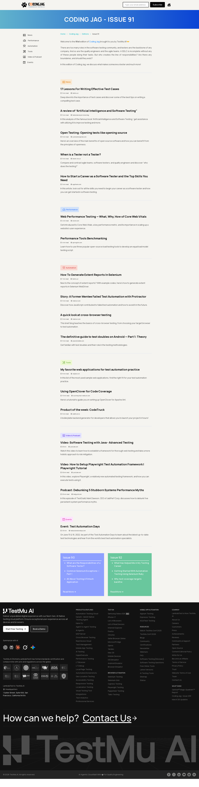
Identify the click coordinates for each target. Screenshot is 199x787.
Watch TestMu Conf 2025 (151, 630)
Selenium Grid (113, 680)
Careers (175, 623)
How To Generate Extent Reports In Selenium (90, 275)
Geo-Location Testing (85, 676)
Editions (85, 34)
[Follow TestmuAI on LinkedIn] (179, 774)
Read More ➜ (69, 591)
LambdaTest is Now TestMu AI (184, 614)
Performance (31, 40)
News (27, 35)
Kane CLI (79, 623)
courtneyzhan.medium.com (81, 396)
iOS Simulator (113, 659)
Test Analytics (82, 698)
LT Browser (80, 662)
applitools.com (77, 184)
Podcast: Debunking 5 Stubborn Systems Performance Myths (102, 490)
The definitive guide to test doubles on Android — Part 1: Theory (103, 337)
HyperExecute (82, 655)
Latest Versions (146, 669)
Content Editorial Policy (182, 651)
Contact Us (177, 680)
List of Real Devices (116, 624)
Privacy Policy (177, 666)
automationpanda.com (79, 137)
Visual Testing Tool (84, 690)
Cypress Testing (115, 684)
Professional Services (85, 701)
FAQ (141, 655)
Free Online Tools (147, 666)
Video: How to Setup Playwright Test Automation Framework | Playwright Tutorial (102, 466)
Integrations (81, 694)
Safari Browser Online (117, 638)
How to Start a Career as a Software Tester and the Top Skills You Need (104, 178)
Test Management (84, 644)
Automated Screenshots (86, 673)
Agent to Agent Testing (86, 627)
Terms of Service (179, 662)
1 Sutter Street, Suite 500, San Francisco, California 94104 (15, 694)
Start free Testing (16, 629)
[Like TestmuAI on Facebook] (169, 774)
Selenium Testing (115, 676)
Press (174, 630)
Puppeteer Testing (116, 691)
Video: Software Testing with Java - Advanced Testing (96, 442)
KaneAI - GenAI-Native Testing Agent (85, 618)
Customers (176, 627)
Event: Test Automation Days (80, 526)
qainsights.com (77, 242)
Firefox (111, 631)
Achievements (178, 634)
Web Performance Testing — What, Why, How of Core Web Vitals (103, 216)
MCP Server (81, 634)
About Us (176, 619)
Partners (175, 644)
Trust (174, 669)
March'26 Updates (180, 699)
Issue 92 (116, 557)
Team (174, 676)
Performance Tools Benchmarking (83, 238)
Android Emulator (115, 663)
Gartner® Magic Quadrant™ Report (183, 691)
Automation (30, 46)
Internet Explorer (115, 628)
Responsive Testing (84, 683)
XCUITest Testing (147, 620)
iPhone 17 (112, 617)
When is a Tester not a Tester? (80, 154)
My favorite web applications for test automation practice (100, 369)
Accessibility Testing (85, 680)
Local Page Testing (84, 669)
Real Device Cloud (83, 641)
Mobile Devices (114, 656)
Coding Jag (73, 34)
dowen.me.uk (77, 159)
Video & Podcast (32, 57)
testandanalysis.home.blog (81, 115)
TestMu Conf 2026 (148, 634)
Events (28, 62)
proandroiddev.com (78, 341)
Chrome (111, 635)
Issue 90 (69, 557)
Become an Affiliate (180, 658)
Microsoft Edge (114, 642)
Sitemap (143, 676)
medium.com (76, 301)
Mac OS (111, 652)
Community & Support (181, 641)
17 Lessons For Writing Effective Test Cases (89, 89)
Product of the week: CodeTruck (82, 410)
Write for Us (177, 655)
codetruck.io (76, 414)
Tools (27, 51)
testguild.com (77, 494)
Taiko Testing (113, 694)
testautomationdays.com (78, 531)
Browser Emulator (115, 667)
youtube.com (74, 447)
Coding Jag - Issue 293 (181, 696)
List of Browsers (114, 620)
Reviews (175, 637)
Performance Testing (85, 658)
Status (143, 680)
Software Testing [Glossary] (152, 659)
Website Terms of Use (181, 673)
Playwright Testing (115, 687)
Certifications (146, 645)
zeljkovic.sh (76, 374)
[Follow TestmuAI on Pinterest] (194, 774)
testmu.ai (75, 93)
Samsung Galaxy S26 (118, 613)
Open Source (177, 648)
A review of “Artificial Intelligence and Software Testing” (98, 111)
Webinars (144, 652)
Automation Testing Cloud (87, 613)
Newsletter (144, 648)
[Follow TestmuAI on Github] (189, 774)
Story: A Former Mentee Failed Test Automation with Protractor (103, 296)
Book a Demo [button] (39, 629)
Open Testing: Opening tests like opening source (93, 133)
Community (145, 641)
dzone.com (76, 221)
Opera (110, 645)
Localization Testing (84, 687)
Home (62, 34)
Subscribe (157, 4)
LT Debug (80, 666)
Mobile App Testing (84, 648)
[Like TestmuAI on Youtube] (184, 774)
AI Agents (80, 630)
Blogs (142, 637)
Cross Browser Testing (85, 637)
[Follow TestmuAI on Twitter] (174, 774)
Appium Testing (146, 613)
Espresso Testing (147, 617)
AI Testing (80, 651)
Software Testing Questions (152, 662)
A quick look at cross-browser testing (85, 315)
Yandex (111, 649)
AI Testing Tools (147, 673)
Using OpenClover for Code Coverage (86, 391)
